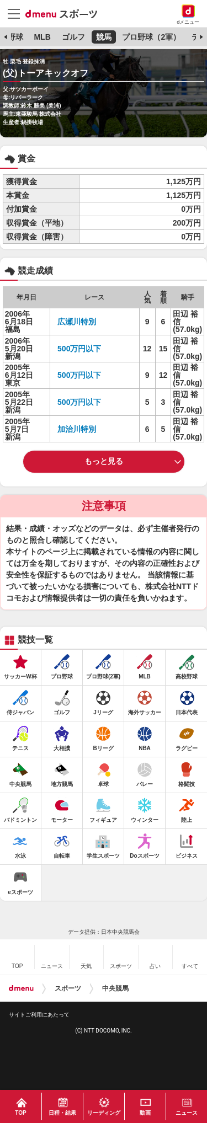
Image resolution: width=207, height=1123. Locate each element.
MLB (42, 37)
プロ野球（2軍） (151, 37)
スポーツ (68, 988)
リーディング (103, 1113)
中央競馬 (115, 988)
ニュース (187, 1113)
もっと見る (103, 461)
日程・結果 (62, 1113)
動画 (145, 1113)
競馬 (104, 37)
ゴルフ (73, 37)
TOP (20, 1113)
